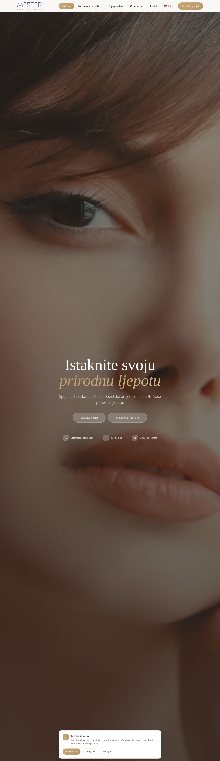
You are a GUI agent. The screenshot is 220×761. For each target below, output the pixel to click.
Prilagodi (107, 753)
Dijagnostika (116, 6)
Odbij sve (90, 753)
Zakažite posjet (190, 6)
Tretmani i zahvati (90, 6)
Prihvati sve (71, 753)
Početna (66, 6)
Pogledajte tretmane (127, 418)
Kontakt (154, 6)
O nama (136, 6)
